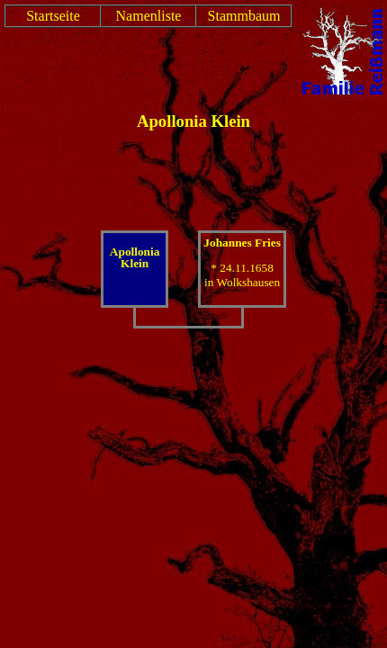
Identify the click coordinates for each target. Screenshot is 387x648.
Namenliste (149, 15)
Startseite (53, 15)
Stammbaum (244, 15)
